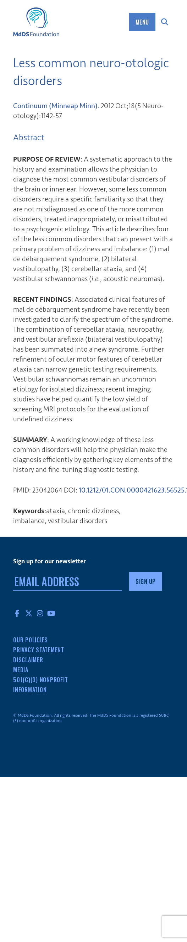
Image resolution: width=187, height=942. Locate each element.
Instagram (40, 613)
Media (20, 669)
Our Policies (30, 640)
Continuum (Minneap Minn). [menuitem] (56, 105)
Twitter (28, 613)
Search (164, 22)
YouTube (51, 613)
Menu (142, 22)
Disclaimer (28, 660)
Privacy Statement (38, 650)
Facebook (17, 613)
